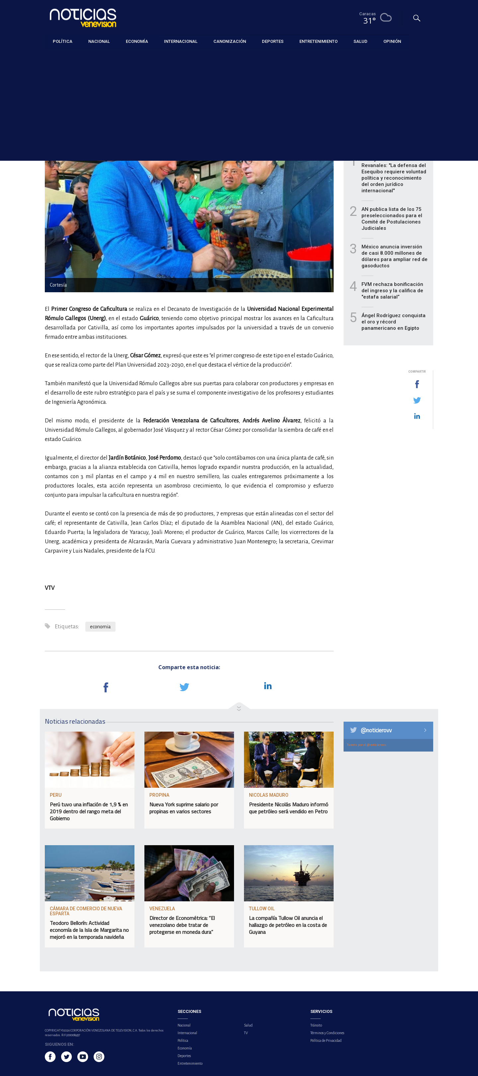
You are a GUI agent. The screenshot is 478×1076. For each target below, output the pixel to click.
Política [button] (62, 41)
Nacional (184, 1025)
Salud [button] (360, 41)
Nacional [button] (99, 41)
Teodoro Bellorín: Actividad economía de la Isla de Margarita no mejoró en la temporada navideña (89, 930)
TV (246, 1033)
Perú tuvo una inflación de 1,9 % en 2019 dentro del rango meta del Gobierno (89, 811)
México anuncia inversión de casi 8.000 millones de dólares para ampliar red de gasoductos (394, 256)
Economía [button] (137, 41)
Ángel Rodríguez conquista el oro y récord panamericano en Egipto (393, 322)
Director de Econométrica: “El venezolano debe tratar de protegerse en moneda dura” (182, 925)
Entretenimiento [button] (318, 41)
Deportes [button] (272, 41)
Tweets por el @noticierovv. (367, 745)
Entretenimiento (190, 1063)
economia (100, 626)
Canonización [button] (229, 41)
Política (183, 1040)
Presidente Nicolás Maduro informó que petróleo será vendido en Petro (288, 807)
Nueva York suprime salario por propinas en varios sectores (183, 807)
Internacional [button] (181, 41)
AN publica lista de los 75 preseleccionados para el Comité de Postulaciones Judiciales (391, 218)
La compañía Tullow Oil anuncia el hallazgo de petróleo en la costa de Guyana (288, 925)
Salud (248, 1025)
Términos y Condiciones (327, 1033)
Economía (54, 56)
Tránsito (316, 1025)
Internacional (187, 1033)
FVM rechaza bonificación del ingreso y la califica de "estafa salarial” (392, 290)
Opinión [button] (392, 41)
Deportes (184, 1056)
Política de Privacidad (326, 1040)
